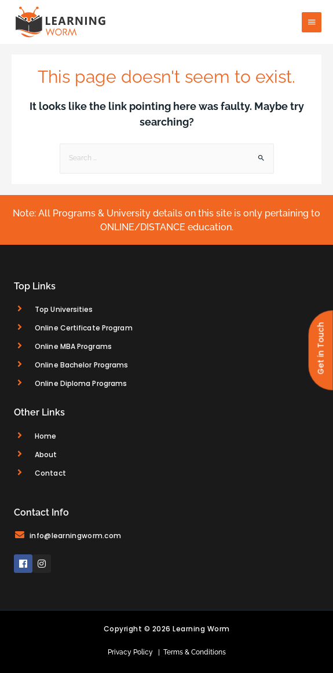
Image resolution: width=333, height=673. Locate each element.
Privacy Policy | (134, 652)
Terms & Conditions (193, 652)
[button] (321, 350)
